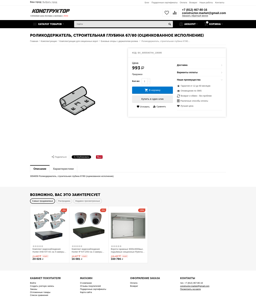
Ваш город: (43, 2)
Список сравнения (39, 295)
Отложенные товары (40, 292)
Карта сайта (86, 292)
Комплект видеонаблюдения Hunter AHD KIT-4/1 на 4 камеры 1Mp (48, 250)
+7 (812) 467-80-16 (194, 9)
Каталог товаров (50, 24)
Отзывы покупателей (90, 286)
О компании (86, 283)
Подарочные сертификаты (165, 2)
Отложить (143, 106)
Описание (39, 168)
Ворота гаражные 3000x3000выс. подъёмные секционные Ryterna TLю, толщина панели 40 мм (127, 250)
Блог (147, 2)
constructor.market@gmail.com (204, 13)
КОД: (134, 53)
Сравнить (159, 106)
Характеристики (63, 168)
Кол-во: (136, 81)
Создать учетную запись (42, 286)
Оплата (183, 2)
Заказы (33, 289)
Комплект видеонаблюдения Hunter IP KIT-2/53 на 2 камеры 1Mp (87, 250)
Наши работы (206, 2)
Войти (33, 283)
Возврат (193, 2)
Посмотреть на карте (190, 289)
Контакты (219, 2)
